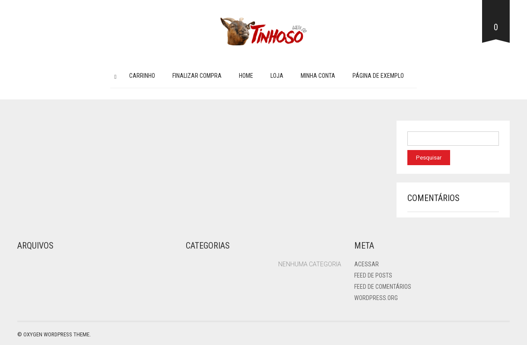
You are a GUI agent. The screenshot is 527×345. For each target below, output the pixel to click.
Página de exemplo (378, 75)
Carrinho (142, 75)
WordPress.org (376, 297)
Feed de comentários (382, 286)
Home (246, 75)
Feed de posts (373, 275)
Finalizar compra (197, 75)
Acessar (366, 264)
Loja (276, 75)
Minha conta (318, 75)
